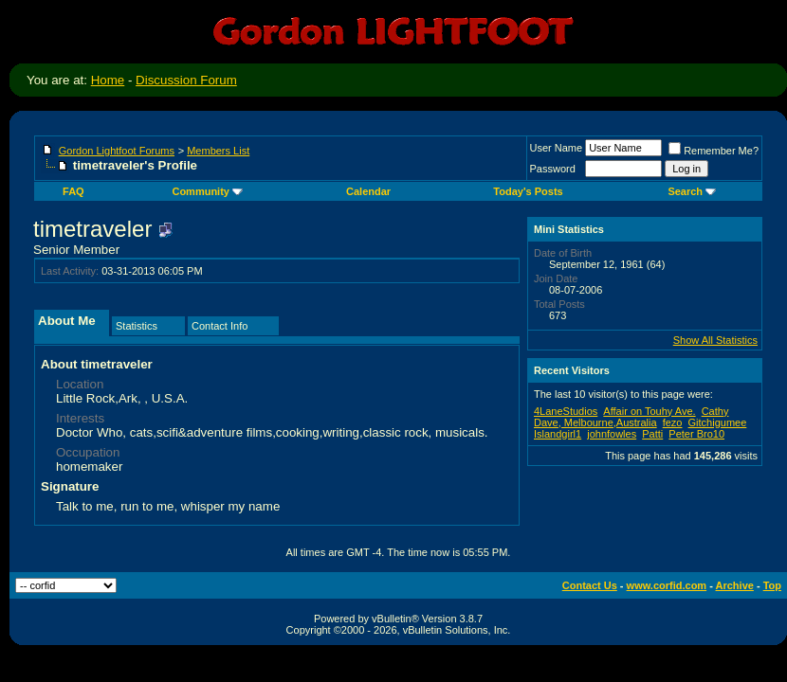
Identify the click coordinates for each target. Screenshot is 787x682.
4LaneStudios (565, 411)
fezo (673, 422)
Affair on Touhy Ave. (649, 411)
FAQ (73, 191)
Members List (218, 150)
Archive (735, 585)
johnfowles (611, 434)
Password (553, 168)
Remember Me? (713, 150)
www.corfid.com (667, 585)
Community (207, 191)
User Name (556, 147)
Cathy (715, 411)
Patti (652, 434)
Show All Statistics (715, 340)
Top (772, 585)
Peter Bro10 (696, 434)
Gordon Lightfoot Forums (116, 150)
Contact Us (589, 585)
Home (108, 80)
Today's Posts (527, 191)
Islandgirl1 (557, 434)
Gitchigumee (717, 422)
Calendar (368, 191)
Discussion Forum (186, 80)
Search (692, 191)
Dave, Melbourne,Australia (595, 422)
